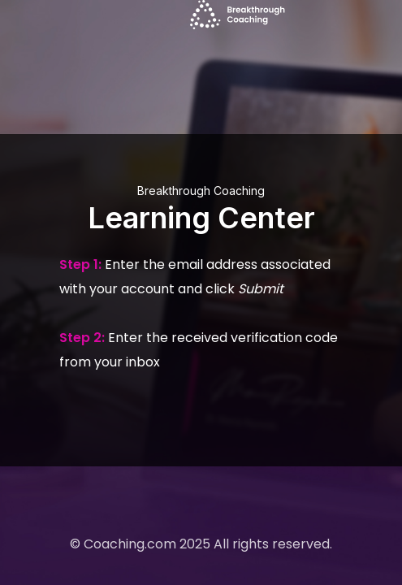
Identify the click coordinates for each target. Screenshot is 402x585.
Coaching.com (130, 544)
